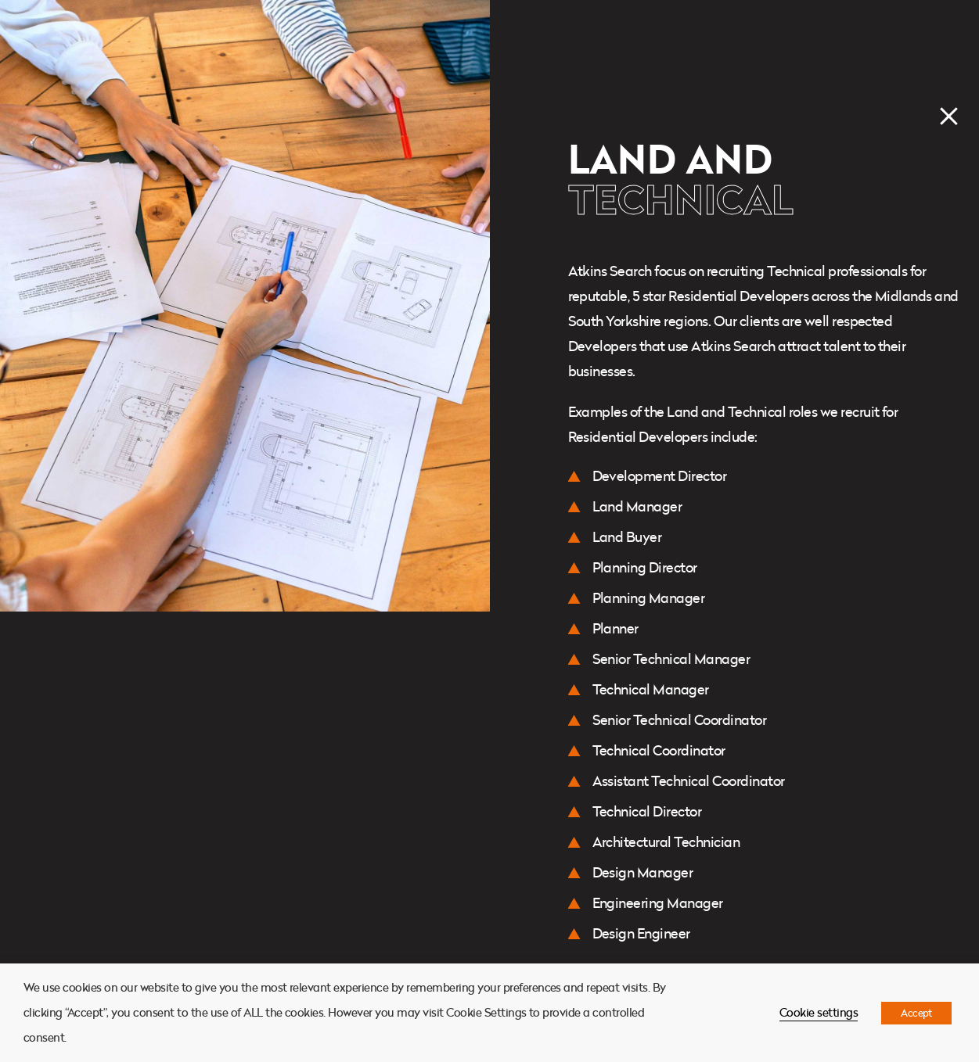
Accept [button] (916, 1013)
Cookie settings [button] (818, 1012)
